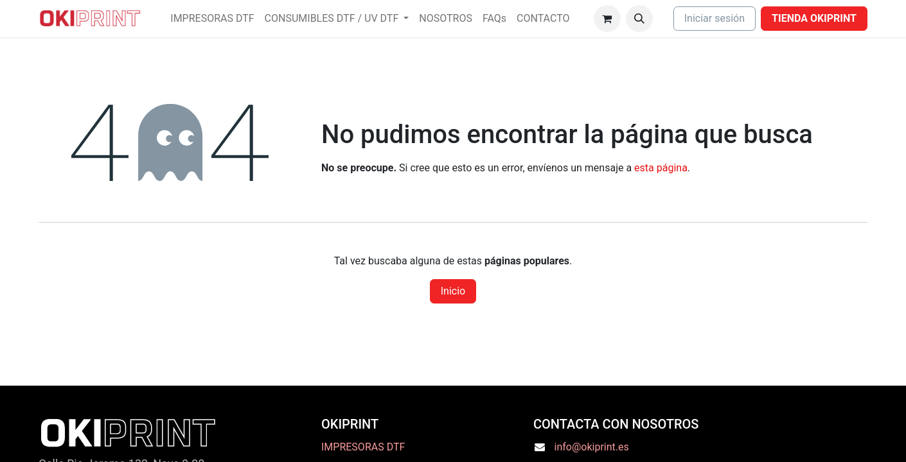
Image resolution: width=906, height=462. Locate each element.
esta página (661, 168)
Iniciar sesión (714, 18)
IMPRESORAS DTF (363, 447)
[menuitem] (212, 18)
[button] (639, 18)
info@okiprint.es (592, 447)
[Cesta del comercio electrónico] (607, 18)
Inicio (453, 291)
